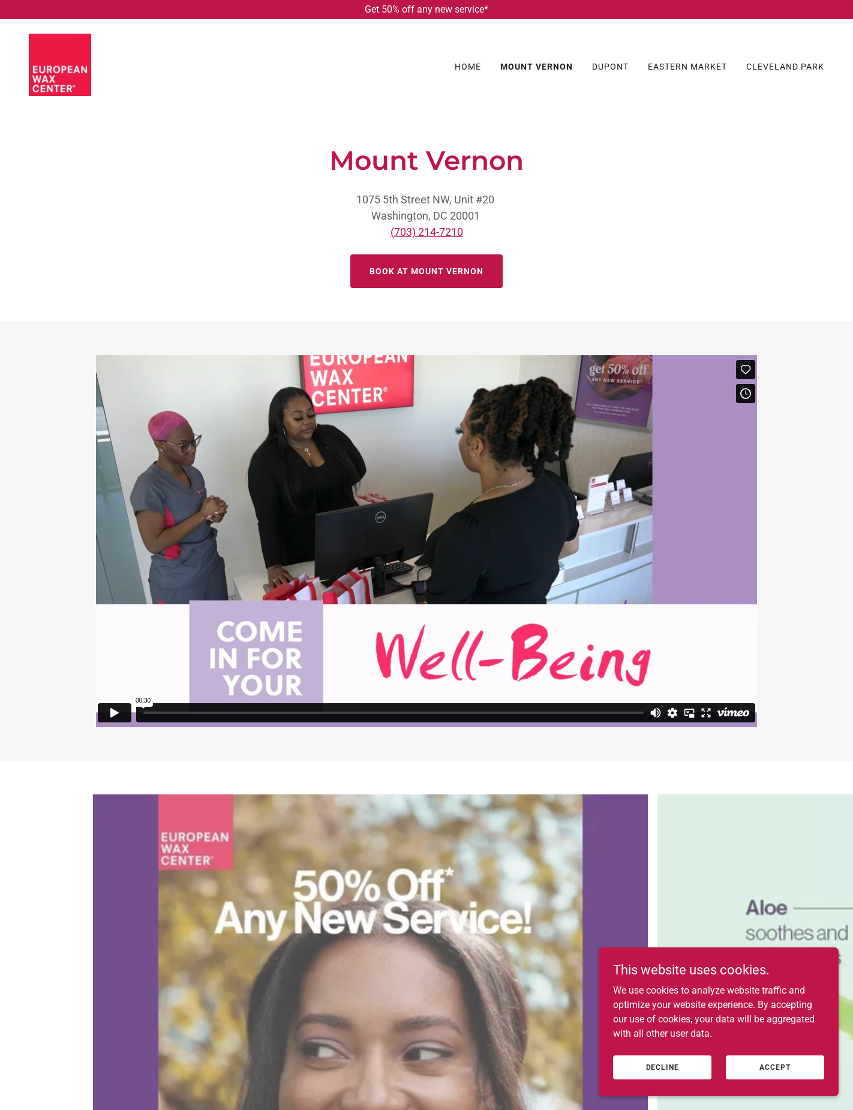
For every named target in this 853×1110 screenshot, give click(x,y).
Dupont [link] (610, 66)
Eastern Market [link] (687, 66)
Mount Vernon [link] (536, 66)
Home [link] (468, 66)
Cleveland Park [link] (785, 66)
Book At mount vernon (426, 271)
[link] (60, 64)
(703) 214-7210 (427, 232)
